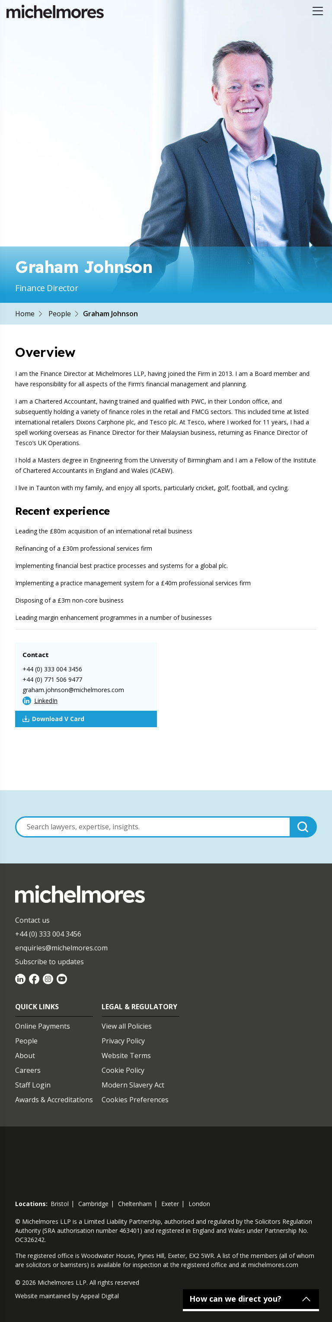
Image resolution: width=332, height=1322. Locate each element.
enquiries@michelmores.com (61, 948)
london (199, 1204)
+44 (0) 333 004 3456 (52, 669)
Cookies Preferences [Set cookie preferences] (135, 1099)
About (25, 1055)
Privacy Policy (123, 1041)
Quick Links (37, 1006)
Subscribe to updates (49, 961)
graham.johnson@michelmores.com (73, 690)
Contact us (32, 920)
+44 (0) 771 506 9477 (52, 679)
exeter (170, 1204)
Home (25, 313)
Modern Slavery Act (133, 1085)
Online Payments (42, 1026)
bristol (60, 1204)
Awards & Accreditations (54, 1099)
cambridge (93, 1204)
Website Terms (126, 1055)
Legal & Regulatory (139, 1006)
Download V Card (53, 719)
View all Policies (127, 1026)
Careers (28, 1070)
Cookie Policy (123, 1070)
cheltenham (135, 1204)
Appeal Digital (99, 1296)
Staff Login (33, 1085)
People (59, 313)
